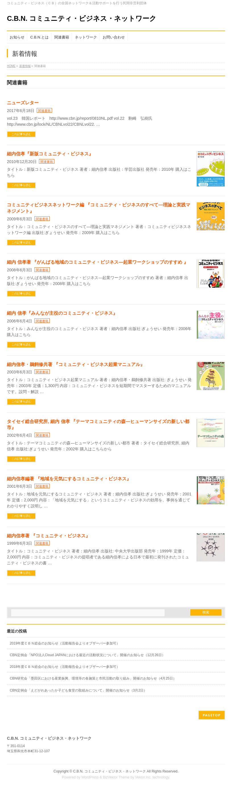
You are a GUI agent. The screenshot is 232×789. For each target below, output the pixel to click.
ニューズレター (23, 102)
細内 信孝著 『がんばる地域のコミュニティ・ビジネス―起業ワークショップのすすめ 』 (97, 262)
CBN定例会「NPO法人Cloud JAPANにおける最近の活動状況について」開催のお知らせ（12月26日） (87, 655)
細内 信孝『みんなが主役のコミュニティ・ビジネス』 (62, 313)
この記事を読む (21, 134)
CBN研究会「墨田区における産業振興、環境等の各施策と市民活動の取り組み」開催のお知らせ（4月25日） (93, 678)
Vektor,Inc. (143, 777)
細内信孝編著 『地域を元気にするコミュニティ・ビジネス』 (69, 478)
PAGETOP (212, 715)
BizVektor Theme (116, 777)
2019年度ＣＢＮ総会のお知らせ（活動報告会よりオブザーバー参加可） (65, 643)
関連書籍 (44, 110)
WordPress (90, 777)
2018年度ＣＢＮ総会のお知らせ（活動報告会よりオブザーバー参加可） (65, 667)
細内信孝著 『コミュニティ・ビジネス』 (48, 535)
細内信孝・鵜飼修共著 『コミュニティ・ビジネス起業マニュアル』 (75, 364)
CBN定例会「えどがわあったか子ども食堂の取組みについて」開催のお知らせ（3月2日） (78, 690)
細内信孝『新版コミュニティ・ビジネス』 (50, 153)
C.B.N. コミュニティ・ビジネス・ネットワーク (81, 18)
